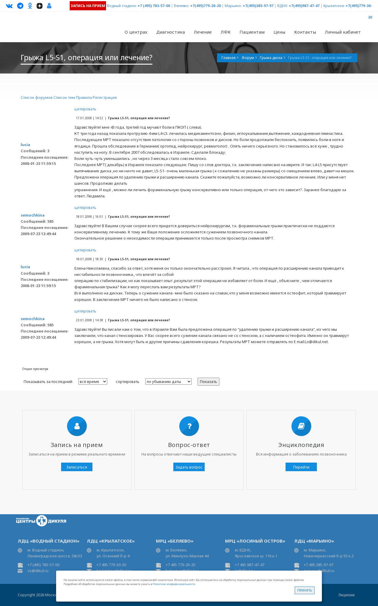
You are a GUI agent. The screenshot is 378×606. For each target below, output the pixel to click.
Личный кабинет (343, 32)
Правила (84, 97)
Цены (279, 32)
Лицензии (346, 594)
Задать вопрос (189, 467)
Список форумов (37, 97)
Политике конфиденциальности (174, 584)
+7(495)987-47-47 (304, 5)
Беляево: (181, 5)
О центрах (136, 32)
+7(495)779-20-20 (205, 5)
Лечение (203, 32)
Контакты (305, 32)
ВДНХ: (282, 5)
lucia (25, 144)
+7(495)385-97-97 (258, 5)
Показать (208, 381)
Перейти (301, 467)
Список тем (64, 97)
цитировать (85, 109)
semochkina (33, 215)
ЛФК (226, 32)
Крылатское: (334, 5)
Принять (304, 590)
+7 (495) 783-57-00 (154, 5)
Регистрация (105, 97)
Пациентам (252, 32)
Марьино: (233, 5)
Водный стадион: (122, 5)
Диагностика (170, 32)
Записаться (76, 467)
